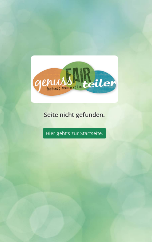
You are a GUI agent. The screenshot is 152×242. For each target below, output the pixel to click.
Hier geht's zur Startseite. (74, 133)
